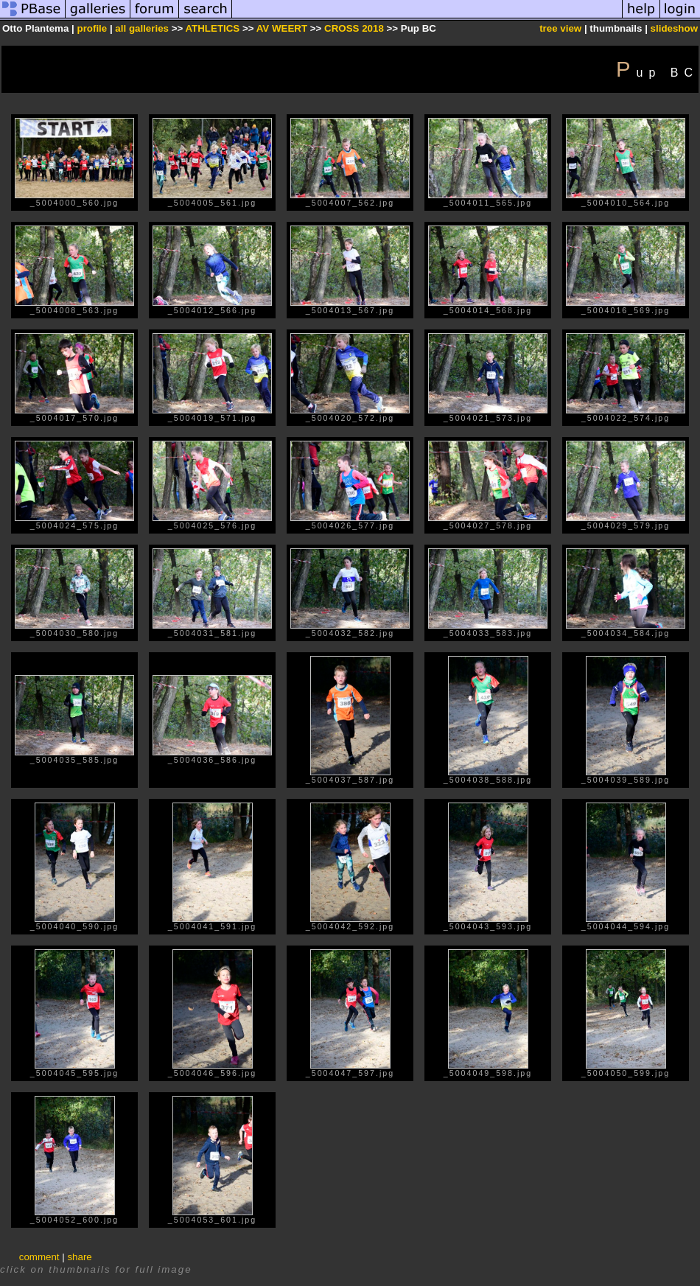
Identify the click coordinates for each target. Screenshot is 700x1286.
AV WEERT (283, 28)
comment (39, 1256)
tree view (560, 28)
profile (92, 28)
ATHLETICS (212, 28)
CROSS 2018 (354, 28)
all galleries (142, 28)
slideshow (674, 28)
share (79, 1256)
